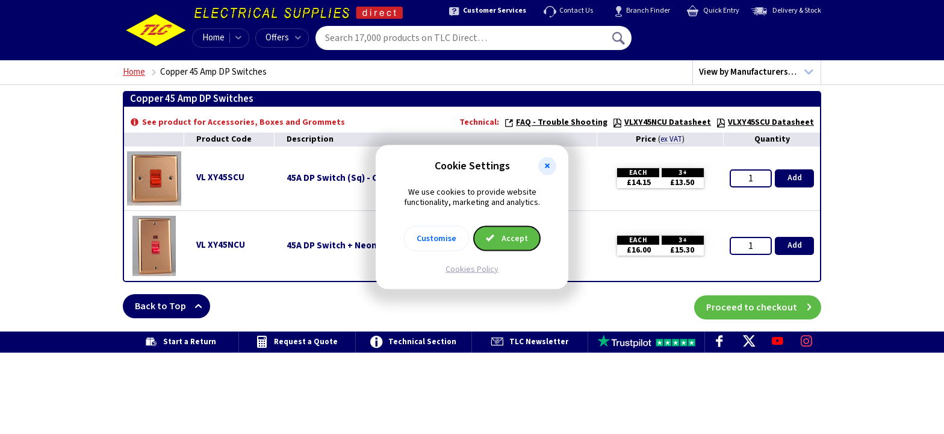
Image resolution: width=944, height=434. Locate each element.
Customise (436, 238)
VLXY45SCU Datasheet (765, 122)
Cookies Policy (472, 269)
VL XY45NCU (220, 245)
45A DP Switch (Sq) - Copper (345, 178)
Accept (507, 238)
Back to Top (172, 306)
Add (794, 178)
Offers (283, 37)
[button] (547, 166)
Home (213, 37)
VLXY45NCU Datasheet (661, 122)
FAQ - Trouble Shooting (555, 122)
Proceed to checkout (763, 306)
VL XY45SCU (220, 177)
